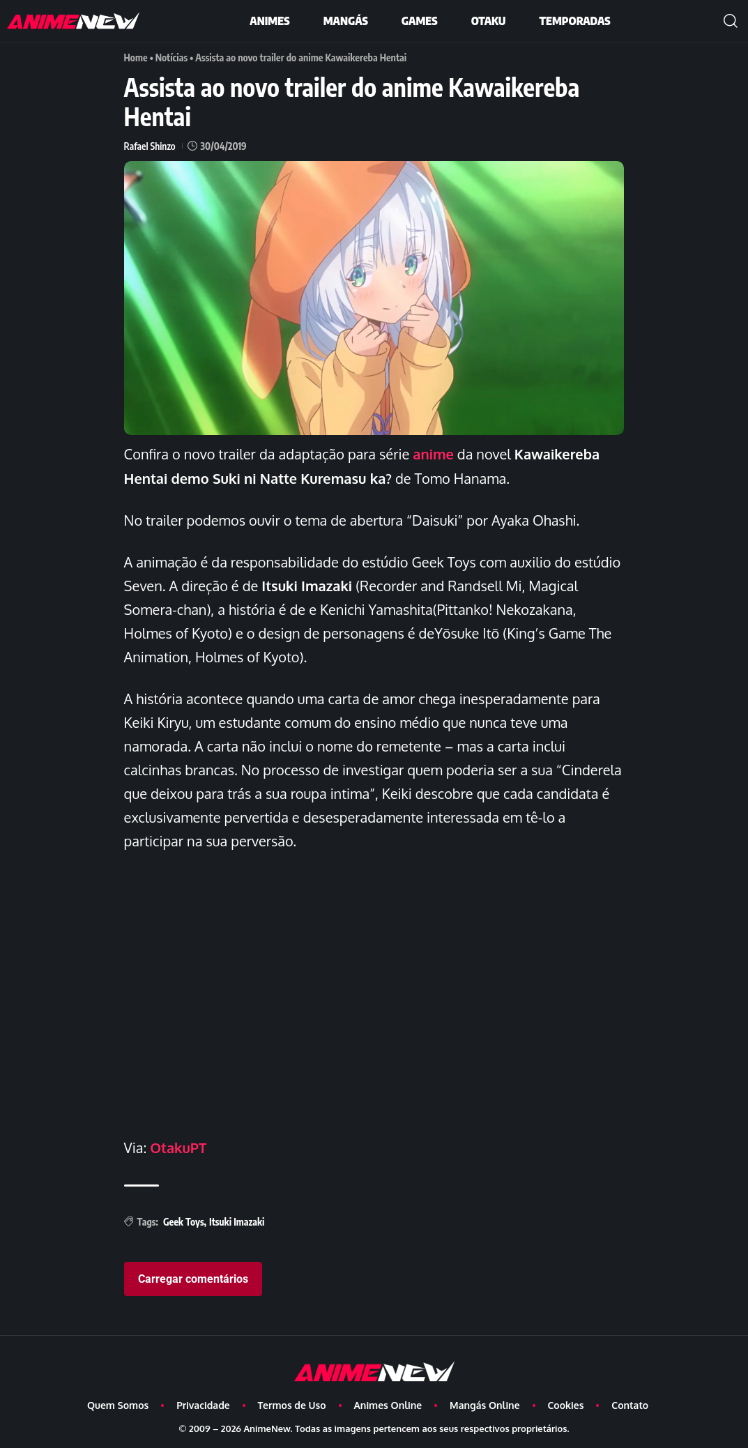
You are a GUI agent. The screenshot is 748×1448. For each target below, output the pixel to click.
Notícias (171, 57)
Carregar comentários (193, 1276)
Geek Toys (183, 1220)
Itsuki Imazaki (237, 1220)
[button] (731, 21)
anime (433, 453)
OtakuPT (178, 1146)
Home (136, 57)
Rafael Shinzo (150, 145)
